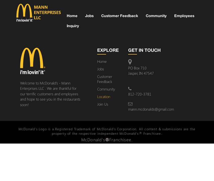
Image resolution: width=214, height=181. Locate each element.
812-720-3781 (139, 94)
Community (156, 15)
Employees (184, 15)
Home (72, 15)
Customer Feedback (119, 15)
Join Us (102, 104)
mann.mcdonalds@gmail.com (151, 109)
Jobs (89, 15)
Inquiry (73, 25)
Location (103, 96)
